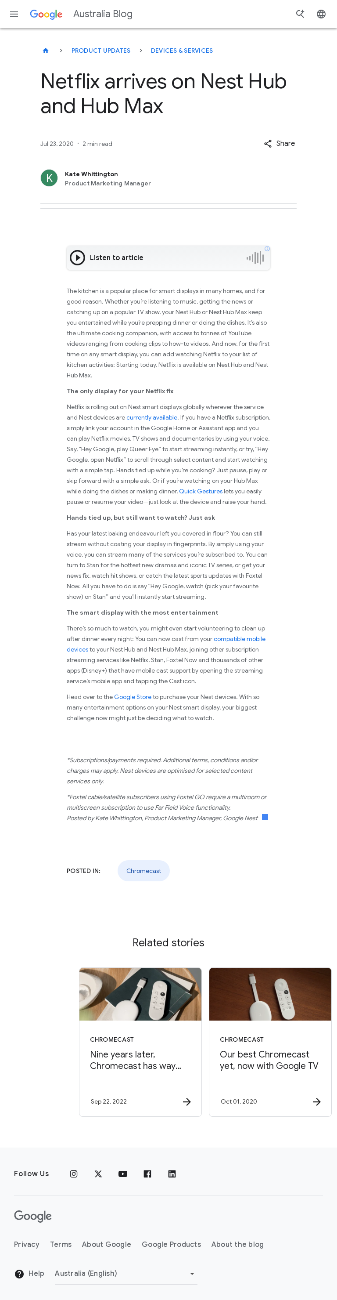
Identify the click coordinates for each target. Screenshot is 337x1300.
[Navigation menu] (14, 14)
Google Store (132, 697)
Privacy (26, 1244)
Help (29, 1274)
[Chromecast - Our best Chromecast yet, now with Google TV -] (233, 1042)
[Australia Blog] (45, 50)
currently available (151, 417)
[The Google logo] (33, 1216)
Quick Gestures (200, 491)
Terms (61, 1244)
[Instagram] (73, 1173)
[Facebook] (147, 1173)
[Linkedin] (172, 1173)
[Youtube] (122, 1173)
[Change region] (126, 1273)
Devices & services (182, 50)
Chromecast (143, 871)
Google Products (171, 1244)
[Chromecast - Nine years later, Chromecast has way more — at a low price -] (103, 1042)
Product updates (101, 50)
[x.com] (98, 1173)
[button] (279, 143)
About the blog (238, 1244)
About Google (106, 1244)
